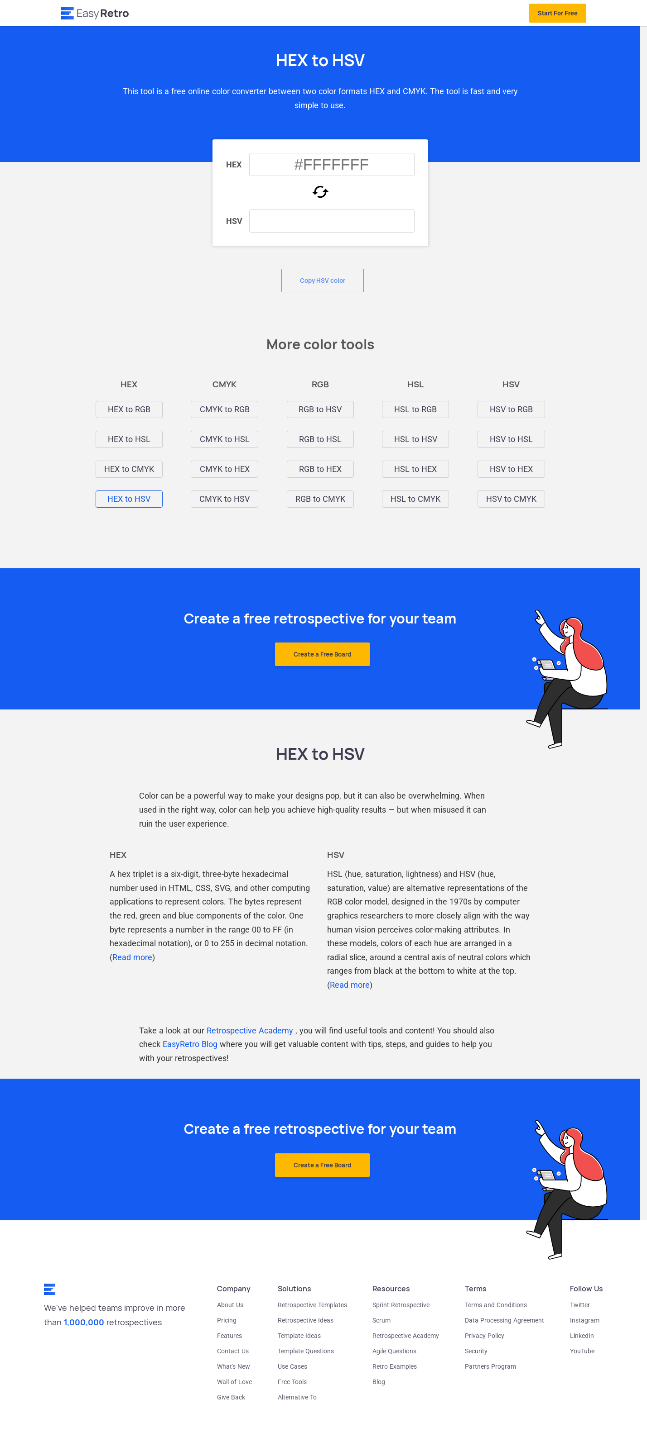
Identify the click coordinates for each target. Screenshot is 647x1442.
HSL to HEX (415, 469)
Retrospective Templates (312, 1305)
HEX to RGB (129, 409)
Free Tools (292, 1381)
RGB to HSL (320, 439)
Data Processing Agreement (504, 1320)
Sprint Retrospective (401, 1305)
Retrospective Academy (250, 1030)
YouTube (582, 1351)
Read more (132, 957)
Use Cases (292, 1366)
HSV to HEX (511, 469)
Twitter (580, 1305)
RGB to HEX (320, 469)
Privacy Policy (484, 1335)
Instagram (584, 1320)
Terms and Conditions (496, 1305)
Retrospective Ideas (305, 1320)
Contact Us (233, 1351)
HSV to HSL (511, 439)
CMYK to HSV (224, 499)
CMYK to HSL (225, 439)
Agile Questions (394, 1351)
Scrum (381, 1320)
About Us (230, 1305)
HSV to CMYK (511, 499)
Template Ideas (299, 1335)
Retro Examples (394, 1366)
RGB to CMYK (320, 499)
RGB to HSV (320, 409)
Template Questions (306, 1351)
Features (229, 1335)
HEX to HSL (129, 439)
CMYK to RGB (225, 409)
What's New (233, 1366)
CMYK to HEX (225, 469)
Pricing (227, 1320)
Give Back (231, 1397)
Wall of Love (234, 1381)
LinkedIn (582, 1335)
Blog (378, 1381)
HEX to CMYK (129, 469)
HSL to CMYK (415, 499)
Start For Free (558, 13)
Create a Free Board (322, 654)
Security (476, 1351)
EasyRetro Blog (190, 1044)
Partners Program (490, 1366)
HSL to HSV (415, 439)
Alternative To (297, 1397)
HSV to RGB (511, 409)
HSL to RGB (415, 409)
